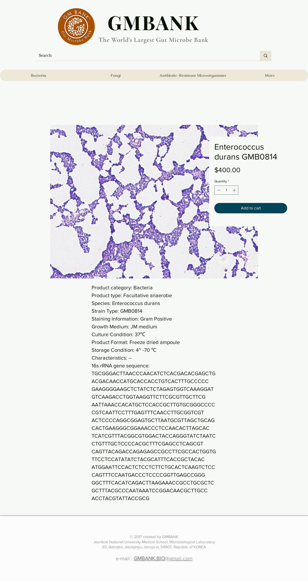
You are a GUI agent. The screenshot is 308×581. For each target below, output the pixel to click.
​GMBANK (153, 22)
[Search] (144, 56)
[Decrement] (218, 190)
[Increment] (235, 190)
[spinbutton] (226, 190)
